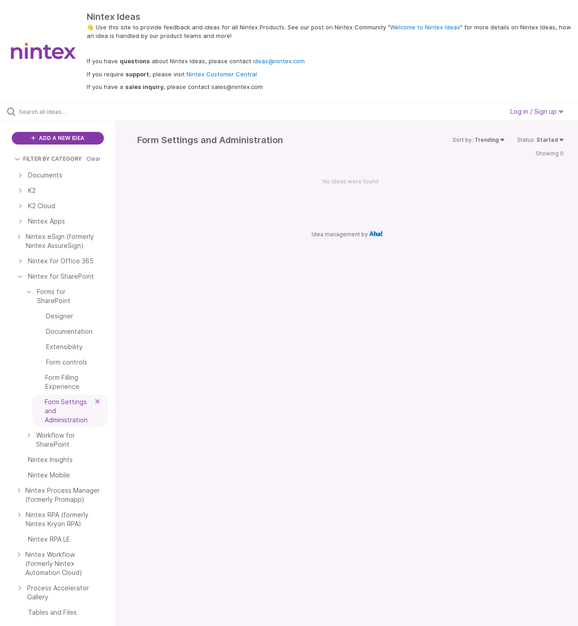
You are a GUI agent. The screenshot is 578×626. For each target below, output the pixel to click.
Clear (93, 158)
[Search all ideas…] (69, 111)
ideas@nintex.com (279, 61)
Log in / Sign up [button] (537, 111)
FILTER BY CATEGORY (48, 158)
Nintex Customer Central (221, 74)
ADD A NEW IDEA (57, 138)
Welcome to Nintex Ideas (425, 27)
